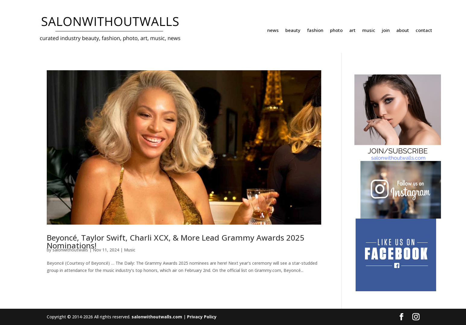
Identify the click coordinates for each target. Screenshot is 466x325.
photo (336, 30)
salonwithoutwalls (70, 250)
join (386, 30)
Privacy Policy (202, 317)
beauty (292, 30)
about (402, 30)
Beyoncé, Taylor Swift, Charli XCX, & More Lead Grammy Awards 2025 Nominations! (175, 241)
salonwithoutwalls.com (157, 317)
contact (424, 30)
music (368, 30)
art (352, 30)
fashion (315, 30)
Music (129, 250)
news (273, 30)
